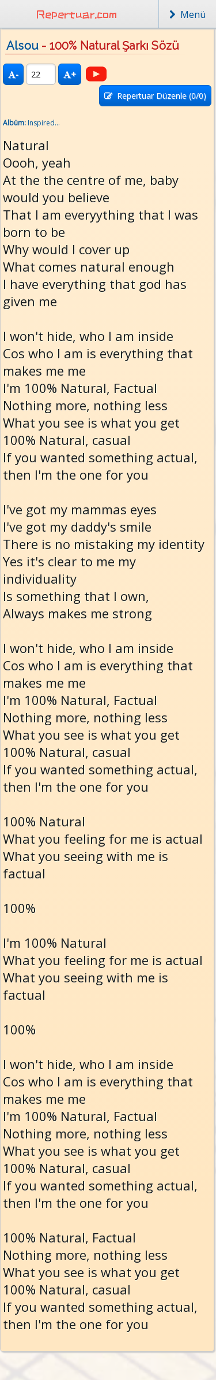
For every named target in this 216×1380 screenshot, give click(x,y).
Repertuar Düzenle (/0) (155, 95)
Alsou (22, 46)
